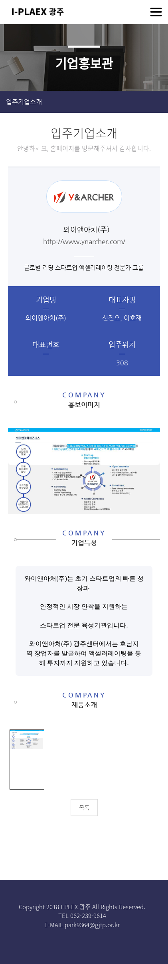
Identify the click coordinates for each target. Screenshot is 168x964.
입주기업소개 (24, 102)
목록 (84, 807)
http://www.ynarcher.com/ (84, 241)
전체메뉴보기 (156, 12)
